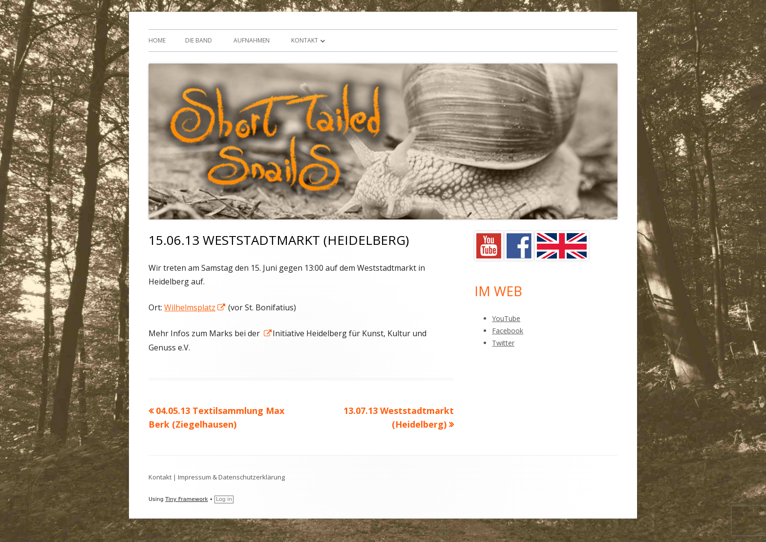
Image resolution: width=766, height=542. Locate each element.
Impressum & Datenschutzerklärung (231, 477)
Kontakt (304, 40)
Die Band (198, 40)
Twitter (503, 342)
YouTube (506, 318)
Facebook (507, 330)
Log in (224, 499)
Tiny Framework (186, 499)
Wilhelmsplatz (195, 307)
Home (157, 40)
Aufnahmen (252, 40)
